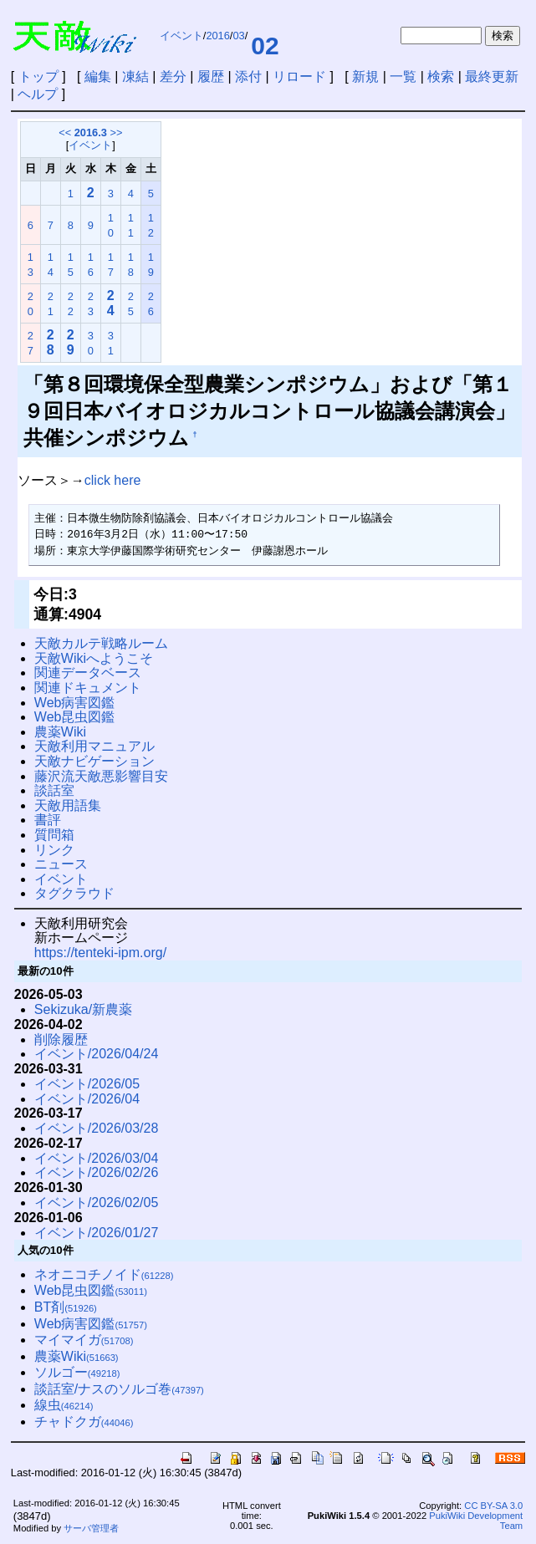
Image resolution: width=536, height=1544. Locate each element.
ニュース (61, 864)
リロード (299, 76)
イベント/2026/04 (87, 1099)
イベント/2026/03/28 (96, 1128)
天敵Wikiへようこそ (93, 658)
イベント (181, 35)
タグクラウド (74, 893)
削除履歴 (61, 1039)
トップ (38, 76)
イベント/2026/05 (87, 1084)
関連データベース (87, 672)
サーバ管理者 (91, 1528)
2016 (217, 35)
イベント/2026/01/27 (96, 1233)
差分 (173, 76)
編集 (97, 76)
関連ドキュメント (87, 687)
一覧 (403, 76)
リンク (54, 850)
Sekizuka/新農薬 (83, 1009)
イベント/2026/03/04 (96, 1158)
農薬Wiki (60, 732)
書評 (47, 820)
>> (116, 132)
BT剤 (65, 1307)
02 (264, 45)
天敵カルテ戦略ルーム (101, 643)
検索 (440, 76)
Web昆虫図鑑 (74, 717)
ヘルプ (38, 94)
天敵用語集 (67, 805)
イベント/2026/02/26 (96, 1172)
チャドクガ (84, 1421)
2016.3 (90, 132)
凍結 (135, 76)
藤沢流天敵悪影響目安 (101, 776)
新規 (365, 76)
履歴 (210, 76)
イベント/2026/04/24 (96, 1054)
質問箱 (54, 835)
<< (65, 132)
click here (112, 480)
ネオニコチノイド (104, 1274)
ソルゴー (77, 1372)
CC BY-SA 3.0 (493, 1506)
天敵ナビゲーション (94, 761)
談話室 (54, 790)
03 (238, 35)
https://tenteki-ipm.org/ (100, 952)
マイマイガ (84, 1340)
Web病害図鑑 (74, 703)
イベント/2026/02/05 (96, 1202)
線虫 (64, 1405)
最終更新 (491, 76)
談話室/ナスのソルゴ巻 (119, 1389)
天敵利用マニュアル (94, 746)
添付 (248, 76)
